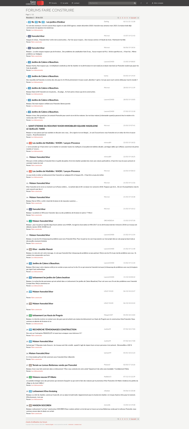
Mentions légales (49, 424)
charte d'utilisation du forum (36, 422)
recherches (71, 424)
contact (75, 3)
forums (53, 3)
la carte (64, 3)
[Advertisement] (153, 44)
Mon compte (157, 3)
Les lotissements (37, 30)
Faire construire (36, 42)
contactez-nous (77, 424)
